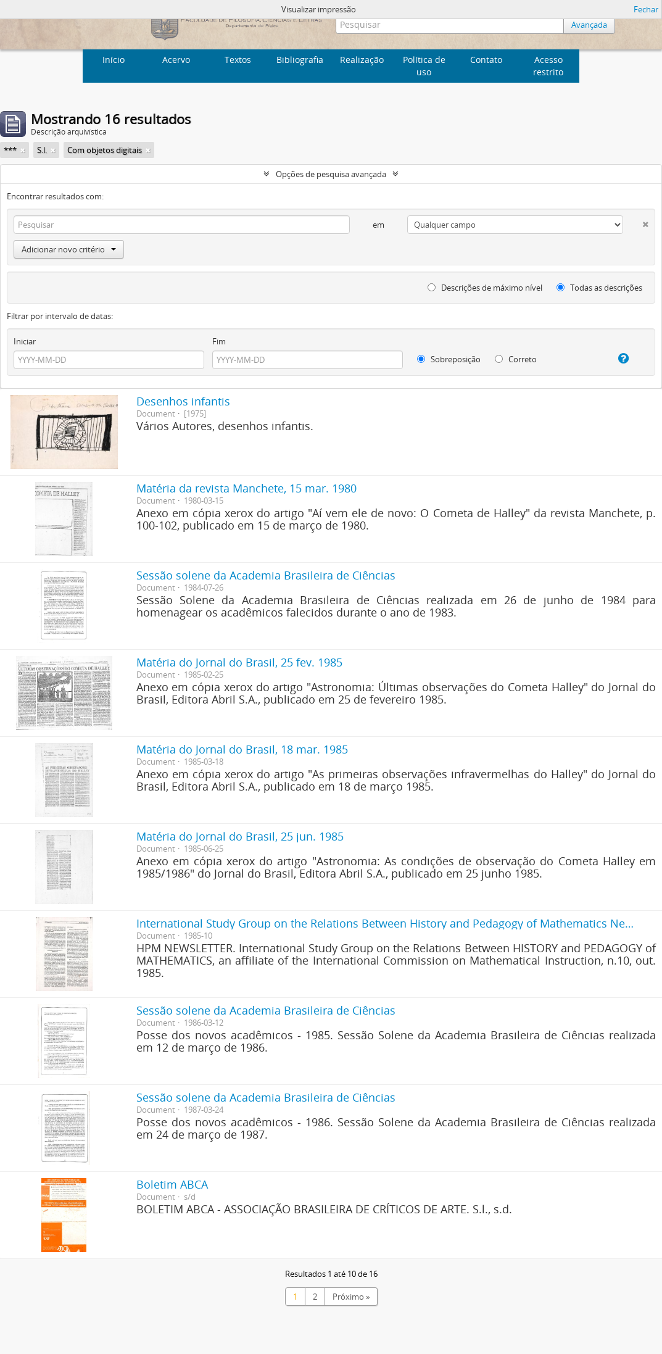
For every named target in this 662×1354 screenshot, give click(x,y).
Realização (362, 59)
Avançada (589, 24)
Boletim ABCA (172, 1184)
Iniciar (25, 341)
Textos (238, 59)
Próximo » (351, 1296)
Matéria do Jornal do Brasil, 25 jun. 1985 (240, 836)
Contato (486, 59)
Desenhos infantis (183, 401)
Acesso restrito (548, 66)
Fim (219, 341)
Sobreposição (449, 359)
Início (113, 59)
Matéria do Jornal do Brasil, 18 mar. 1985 (242, 749)
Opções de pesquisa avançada (331, 174)
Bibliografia (299, 59)
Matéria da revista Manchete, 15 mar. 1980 (246, 488)
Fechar (646, 9)
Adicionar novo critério (69, 249)
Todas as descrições (599, 287)
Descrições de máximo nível (485, 287)
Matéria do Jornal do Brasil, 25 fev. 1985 (239, 662)
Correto (516, 359)
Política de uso (424, 66)
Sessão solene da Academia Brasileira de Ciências (265, 575)
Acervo (176, 59)
